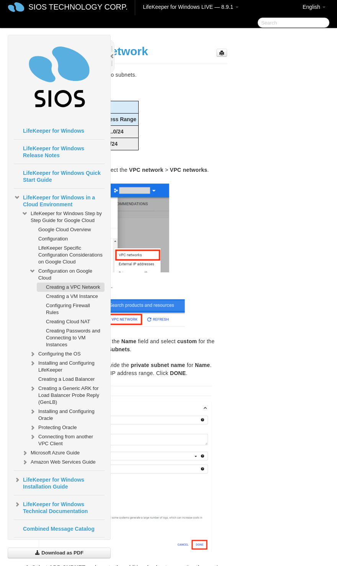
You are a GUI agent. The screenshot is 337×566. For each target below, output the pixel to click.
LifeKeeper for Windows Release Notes (53, 151)
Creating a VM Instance (72, 296)
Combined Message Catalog (59, 529)
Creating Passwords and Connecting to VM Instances (73, 337)
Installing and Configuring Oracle (62, 414)
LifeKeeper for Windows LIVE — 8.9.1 (191, 7)
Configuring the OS (55, 354)
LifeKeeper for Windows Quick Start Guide (62, 176)
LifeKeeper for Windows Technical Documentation (51, 507)
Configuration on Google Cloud (60, 274)
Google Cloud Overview (64, 229)
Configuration (53, 239)
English (314, 7)
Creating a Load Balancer (66, 379)
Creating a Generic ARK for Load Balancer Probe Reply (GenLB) (64, 394)
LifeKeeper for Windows (53, 131)
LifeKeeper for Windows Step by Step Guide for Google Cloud (61, 216)
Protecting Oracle (53, 427)
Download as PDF (59, 553)
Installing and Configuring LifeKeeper (62, 366)
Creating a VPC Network (73, 287)
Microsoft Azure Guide (50, 452)
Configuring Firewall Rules (68, 309)
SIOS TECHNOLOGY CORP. (78, 7)
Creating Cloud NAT (68, 321)
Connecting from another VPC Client (61, 439)
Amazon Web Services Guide (58, 462)
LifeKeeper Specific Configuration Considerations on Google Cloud (70, 255)
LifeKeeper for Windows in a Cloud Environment (54, 200)
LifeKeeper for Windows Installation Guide (49, 482)
